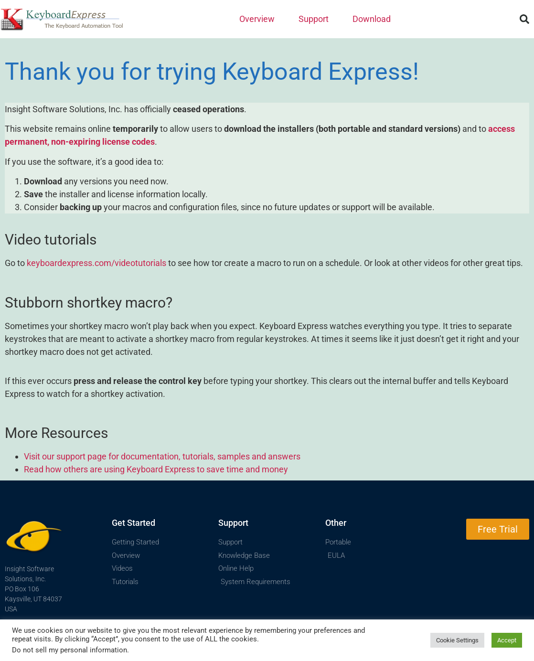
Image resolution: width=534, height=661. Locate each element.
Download (371, 19)
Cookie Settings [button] (457, 640)
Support (316, 19)
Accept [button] (506, 640)
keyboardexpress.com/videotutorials (96, 263)
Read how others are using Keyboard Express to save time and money (156, 469)
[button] (524, 19)
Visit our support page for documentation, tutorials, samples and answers (162, 456)
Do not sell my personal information (69, 650)
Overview (259, 19)
